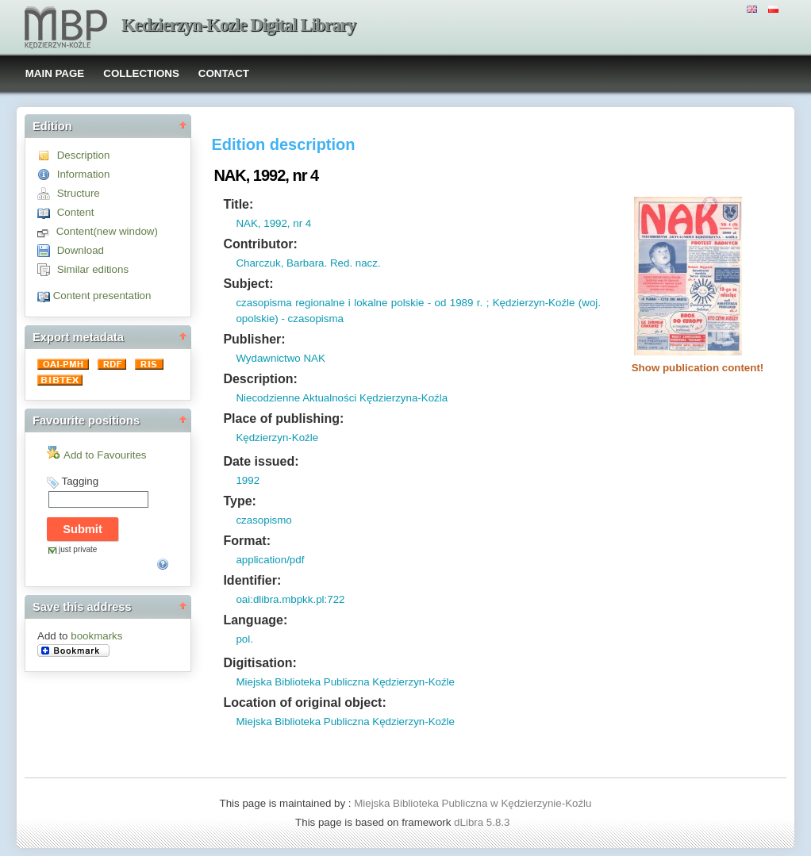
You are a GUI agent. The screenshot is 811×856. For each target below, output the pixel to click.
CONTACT (223, 73)
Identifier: (252, 580)
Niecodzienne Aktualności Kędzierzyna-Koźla (342, 398)
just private (78, 549)
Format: (247, 540)
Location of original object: (304, 702)
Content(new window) (107, 231)
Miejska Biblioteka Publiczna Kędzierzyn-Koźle (345, 682)
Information (83, 174)
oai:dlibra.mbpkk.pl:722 (290, 599)
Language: (255, 620)
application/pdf (270, 560)
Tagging (79, 481)
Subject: (248, 283)
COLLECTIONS (141, 73)
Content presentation (102, 295)
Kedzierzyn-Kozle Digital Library (238, 25)
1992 (247, 480)
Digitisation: (259, 663)
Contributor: (260, 244)
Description (83, 155)
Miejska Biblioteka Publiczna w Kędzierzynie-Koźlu (472, 803)
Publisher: (254, 339)
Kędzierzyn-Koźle (277, 437)
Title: (238, 204)
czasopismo (263, 520)
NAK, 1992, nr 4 (273, 223)
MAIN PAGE (55, 73)
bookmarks (96, 636)
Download (80, 250)
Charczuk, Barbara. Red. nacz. (308, 263)
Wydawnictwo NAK (280, 358)
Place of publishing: (283, 418)
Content (75, 212)
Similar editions (93, 269)
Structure (78, 193)
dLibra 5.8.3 (483, 822)
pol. (244, 639)
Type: (239, 501)
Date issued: (260, 461)
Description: (260, 379)
